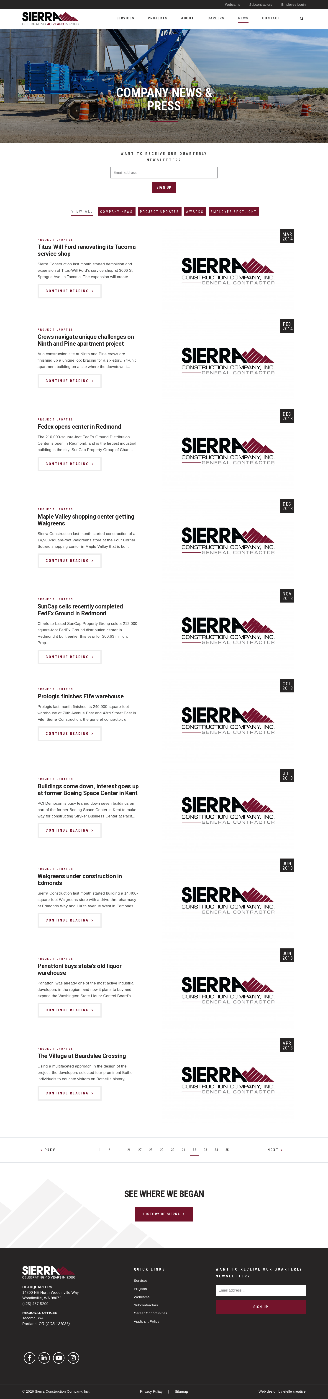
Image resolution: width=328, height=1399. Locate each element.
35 (227, 1150)
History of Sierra (161, 1214)
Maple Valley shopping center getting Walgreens (86, 520)
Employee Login (293, 4)
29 (161, 1150)
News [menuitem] (243, 18)
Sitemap (181, 1392)
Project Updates (160, 212)
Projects (140, 1289)
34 (216, 1150)
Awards (195, 212)
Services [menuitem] (125, 18)
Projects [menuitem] (157, 18)
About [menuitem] (187, 18)
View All (82, 211)
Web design (268, 1391)
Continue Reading (67, 291)
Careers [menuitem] (216, 18)
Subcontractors (260, 4)
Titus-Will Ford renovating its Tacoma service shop (87, 250)
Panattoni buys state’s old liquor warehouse (80, 969)
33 (205, 1150)
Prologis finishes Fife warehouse (81, 696)
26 (129, 1150)
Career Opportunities (150, 1313)
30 (172, 1150)
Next (273, 1150)
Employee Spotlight (234, 212)
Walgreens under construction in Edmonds (80, 880)
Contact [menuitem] (271, 18)
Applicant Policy (146, 1321)
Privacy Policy (152, 1392)
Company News (117, 212)
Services (141, 1280)
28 (150, 1150)
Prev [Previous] (50, 1150)
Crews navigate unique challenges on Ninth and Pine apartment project (86, 340)
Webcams (232, 4)
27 (139, 1150)
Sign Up (164, 187)
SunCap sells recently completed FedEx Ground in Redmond (81, 610)
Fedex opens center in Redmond (79, 426)
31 (183, 1150)
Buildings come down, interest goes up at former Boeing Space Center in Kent (85, 793)
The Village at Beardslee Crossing (82, 1056)
